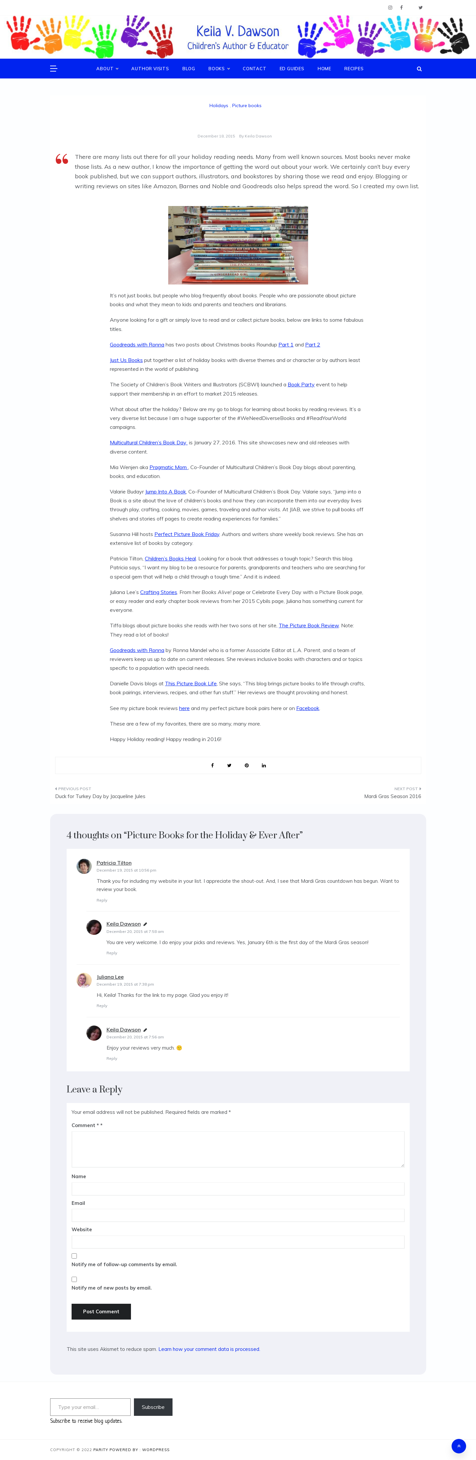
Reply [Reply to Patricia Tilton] (102, 900)
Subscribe (153, 1407)
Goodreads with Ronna (137, 344)
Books (219, 68)
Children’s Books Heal (170, 558)
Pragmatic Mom (168, 467)
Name (79, 1176)
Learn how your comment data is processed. (209, 1349)
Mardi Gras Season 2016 (392, 796)
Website (82, 1229)
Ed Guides (292, 68)
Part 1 (286, 344)
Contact (255, 68)
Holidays (218, 105)
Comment (85, 1125)
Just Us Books (126, 360)
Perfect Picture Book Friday (186, 534)
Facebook (307, 708)
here (184, 708)
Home (324, 68)
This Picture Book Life (191, 683)
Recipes (354, 68)
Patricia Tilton (114, 862)
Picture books (247, 105)
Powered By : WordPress (140, 1449)
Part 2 (312, 344)
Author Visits (150, 68)
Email (78, 1203)
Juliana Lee (110, 976)
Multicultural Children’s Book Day (149, 442)
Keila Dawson (258, 136)
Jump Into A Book (165, 491)
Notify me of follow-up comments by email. (124, 1264)
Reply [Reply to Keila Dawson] (112, 952)
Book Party (301, 384)
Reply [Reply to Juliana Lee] (102, 1005)
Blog (188, 68)
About (107, 68)
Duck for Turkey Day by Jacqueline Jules (100, 796)
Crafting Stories (158, 592)
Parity (101, 1449)
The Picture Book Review (309, 625)
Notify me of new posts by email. (112, 1288)
